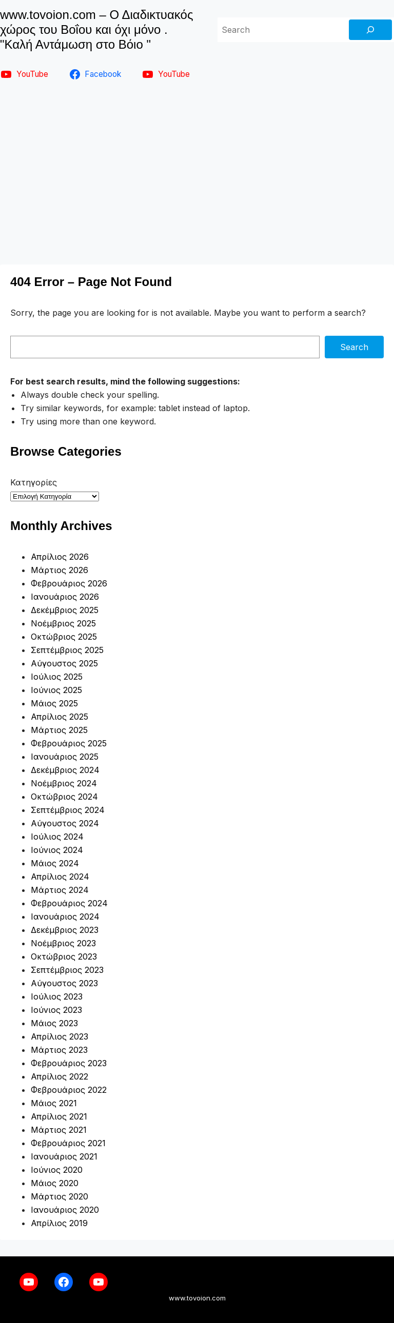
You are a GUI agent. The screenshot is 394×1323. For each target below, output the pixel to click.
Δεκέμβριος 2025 (64, 610)
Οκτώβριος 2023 (64, 956)
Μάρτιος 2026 (59, 570)
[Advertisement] (197, 176)
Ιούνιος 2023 (56, 1010)
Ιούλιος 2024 (57, 836)
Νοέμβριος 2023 (63, 943)
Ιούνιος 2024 (57, 850)
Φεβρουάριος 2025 (69, 743)
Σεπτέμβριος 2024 (68, 810)
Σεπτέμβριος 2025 (67, 650)
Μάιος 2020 (54, 1183)
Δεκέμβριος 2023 (64, 930)
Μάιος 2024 (55, 863)
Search (354, 347)
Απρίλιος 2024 (60, 876)
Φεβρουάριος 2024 (69, 903)
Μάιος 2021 (54, 1103)
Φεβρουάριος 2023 (69, 1063)
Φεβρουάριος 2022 (69, 1090)
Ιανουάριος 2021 (64, 1156)
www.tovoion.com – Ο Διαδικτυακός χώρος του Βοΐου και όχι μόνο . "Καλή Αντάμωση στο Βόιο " (96, 29)
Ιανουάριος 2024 (65, 916)
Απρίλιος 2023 (59, 1036)
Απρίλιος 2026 (60, 557)
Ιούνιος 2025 (56, 690)
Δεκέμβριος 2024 (65, 770)
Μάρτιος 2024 (60, 890)
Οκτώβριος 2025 (64, 637)
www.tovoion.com (197, 1298)
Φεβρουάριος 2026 (69, 583)
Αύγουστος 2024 (65, 823)
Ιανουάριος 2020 (65, 1210)
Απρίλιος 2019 (59, 1223)
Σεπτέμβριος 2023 (67, 970)
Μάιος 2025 (54, 703)
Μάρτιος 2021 (59, 1130)
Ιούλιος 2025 (57, 676)
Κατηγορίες (33, 482)
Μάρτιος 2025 (59, 730)
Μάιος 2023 (54, 1023)
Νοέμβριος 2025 (63, 623)
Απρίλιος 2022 (59, 1076)
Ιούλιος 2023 (57, 996)
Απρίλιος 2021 (59, 1116)
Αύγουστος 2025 (64, 663)
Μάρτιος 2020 (59, 1196)
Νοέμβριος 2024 (64, 783)
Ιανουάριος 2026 (65, 597)
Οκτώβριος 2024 (64, 796)
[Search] (370, 29)
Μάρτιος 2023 (59, 1050)
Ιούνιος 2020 (57, 1170)
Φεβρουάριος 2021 (68, 1143)
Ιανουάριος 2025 (64, 756)
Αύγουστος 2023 (64, 983)
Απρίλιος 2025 (59, 716)
